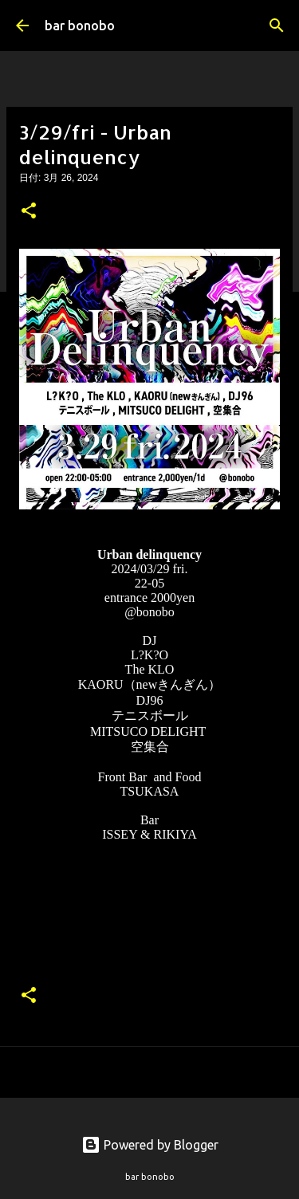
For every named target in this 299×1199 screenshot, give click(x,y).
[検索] (276, 25)
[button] (28, 212)
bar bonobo (80, 25)
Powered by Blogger (149, 1145)
